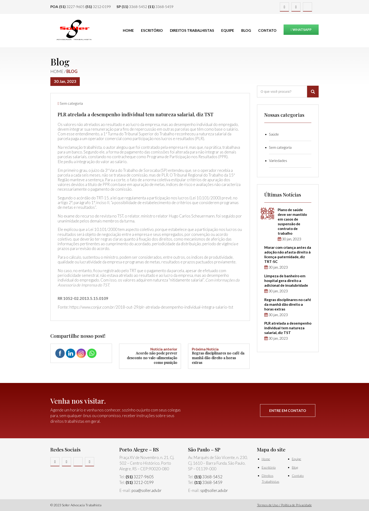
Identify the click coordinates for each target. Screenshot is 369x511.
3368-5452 (134, 6)
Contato (267, 30)
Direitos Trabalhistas (192, 30)
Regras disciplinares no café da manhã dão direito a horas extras (219, 356)
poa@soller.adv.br (147, 490)
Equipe (227, 30)
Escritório (152, 30)
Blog (246, 30)
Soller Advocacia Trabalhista (73, 30)
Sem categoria (71, 103)
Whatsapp (301, 30)
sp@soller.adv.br (214, 490)
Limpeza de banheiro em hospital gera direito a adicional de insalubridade (286, 280)
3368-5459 (160, 6)
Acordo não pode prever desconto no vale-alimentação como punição (150, 356)
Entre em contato (287, 410)
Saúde (274, 134)
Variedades (278, 160)
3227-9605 (71, 6)
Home (128, 30)
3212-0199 (98, 6)
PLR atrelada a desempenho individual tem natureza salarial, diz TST (287, 328)
